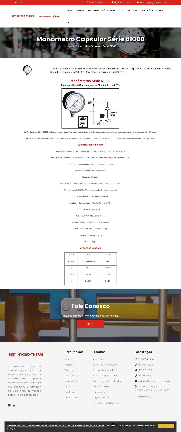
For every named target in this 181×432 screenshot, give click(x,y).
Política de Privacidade (93, 425)
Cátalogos (108, 10)
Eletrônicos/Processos (105, 364)
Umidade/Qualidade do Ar (107, 403)
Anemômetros (100, 359)
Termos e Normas (127, 10)
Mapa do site (71, 397)
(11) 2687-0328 (121, 2)
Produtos (93, 10)
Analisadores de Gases (105, 375)
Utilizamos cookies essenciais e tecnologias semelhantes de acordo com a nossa (45, 425)
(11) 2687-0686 (145, 370)
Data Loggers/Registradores (108, 381)
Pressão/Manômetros (104, 370)
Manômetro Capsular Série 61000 (95, 46)
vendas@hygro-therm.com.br (155, 2)
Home (70, 10)
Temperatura (100, 392)
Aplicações (146, 10)
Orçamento (70, 386)
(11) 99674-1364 (95, 2)
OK (166, 425)
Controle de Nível (102, 386)
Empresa (80, 10)
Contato (161, 10)
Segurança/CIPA (102, 397)
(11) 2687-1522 (145, 375)
